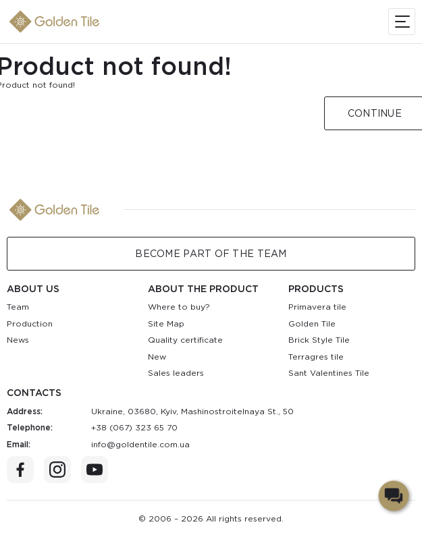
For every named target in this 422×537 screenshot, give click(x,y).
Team (18, 307)
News (18, 340)
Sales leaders (176, 373)
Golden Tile (312, 323)
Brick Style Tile (319, 340)
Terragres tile (316, 356)
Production (30, 323)
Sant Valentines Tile (328, 373)
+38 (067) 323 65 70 (134, 427)
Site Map (166, 323)
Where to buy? (179, 307)
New (157, 356)
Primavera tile (317, 307)
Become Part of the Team (210, 253)
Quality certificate (185, 340)
